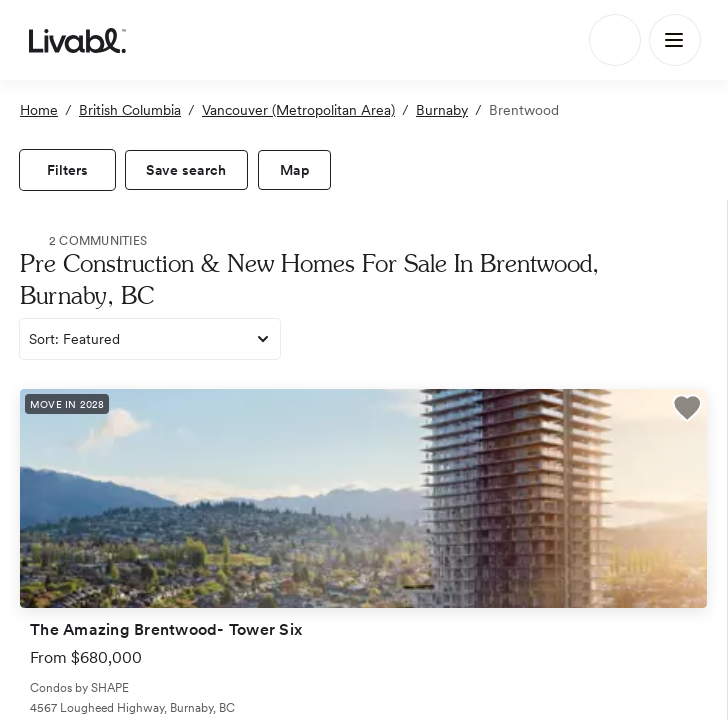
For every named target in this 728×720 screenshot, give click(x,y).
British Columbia (130, 110)
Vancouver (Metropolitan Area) (298, 110)
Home (39, 110)
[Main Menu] (675, 40)
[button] (687, 411)
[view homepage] (77, 40)
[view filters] (67, 170)
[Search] (615, 40)
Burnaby (442, 110)
